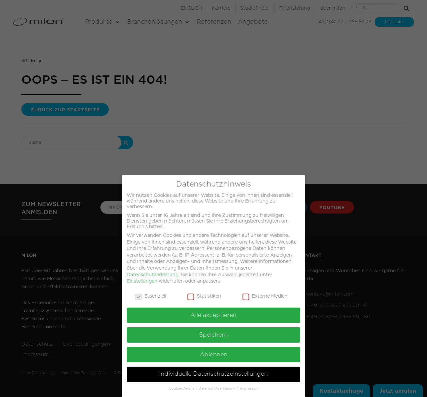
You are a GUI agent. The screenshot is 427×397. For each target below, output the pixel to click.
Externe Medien (265, 294)
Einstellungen (142, 279)
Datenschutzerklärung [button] (217, 386)
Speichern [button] (213, 333)
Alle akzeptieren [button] (213, 313)
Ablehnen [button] (214, 352)
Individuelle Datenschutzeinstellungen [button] (213, 372)
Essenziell (150, 294)
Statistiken (204, 294)
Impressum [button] (249, 386)
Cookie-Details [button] (182, 386)
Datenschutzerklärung (152, 272)
